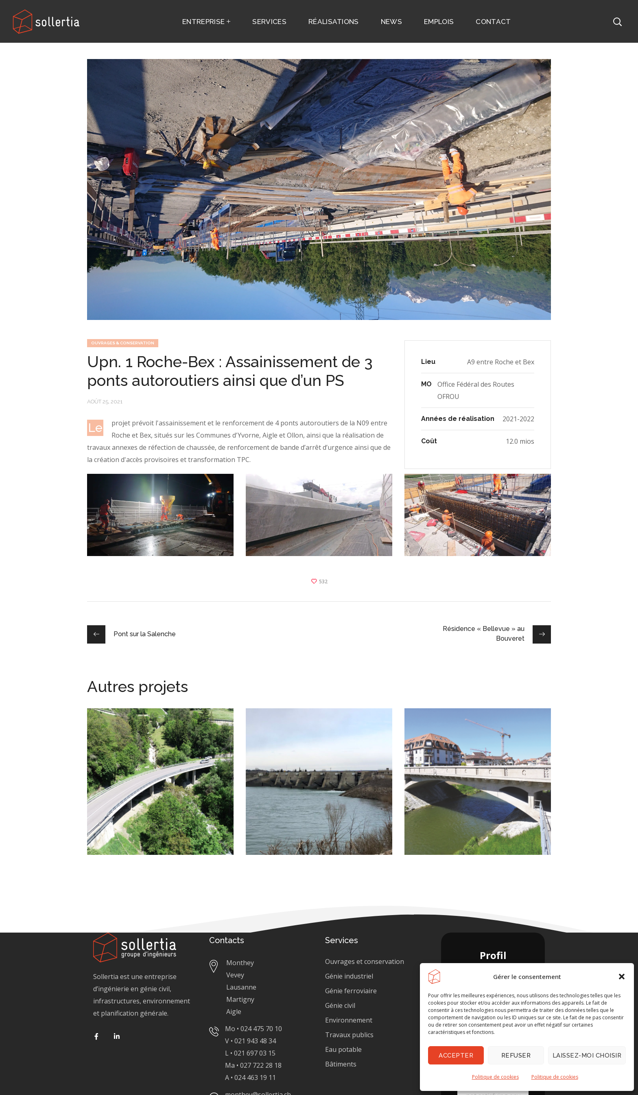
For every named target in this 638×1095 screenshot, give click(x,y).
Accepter (456, 1055)
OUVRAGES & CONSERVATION (122, 343)
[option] (160, 787)
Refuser (516, 1055)
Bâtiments (340, 1064)
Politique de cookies (495, 1076)
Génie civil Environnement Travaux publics (349, 1020)
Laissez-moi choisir (587, 1055)
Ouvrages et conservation (364, 961)
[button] (622, 976)
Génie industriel (349, 976)
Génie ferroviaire (351, 990)
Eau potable (343, 1049)
